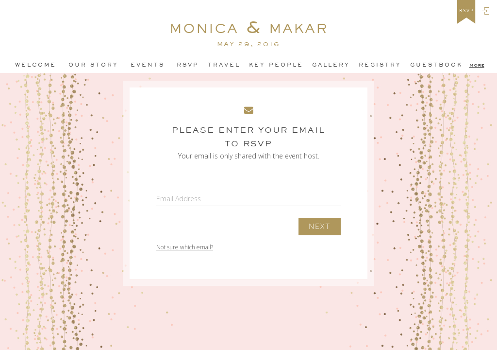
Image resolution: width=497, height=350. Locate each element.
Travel (224, 64)
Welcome (35, 64)
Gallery (331, 64)
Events (148, 64)
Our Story (93, 64)
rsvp (466, 11)
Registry (380, 64)
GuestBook (436, 64)
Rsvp (188, 64)
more (476, 64)
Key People (276, 64)
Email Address (178, 198)
